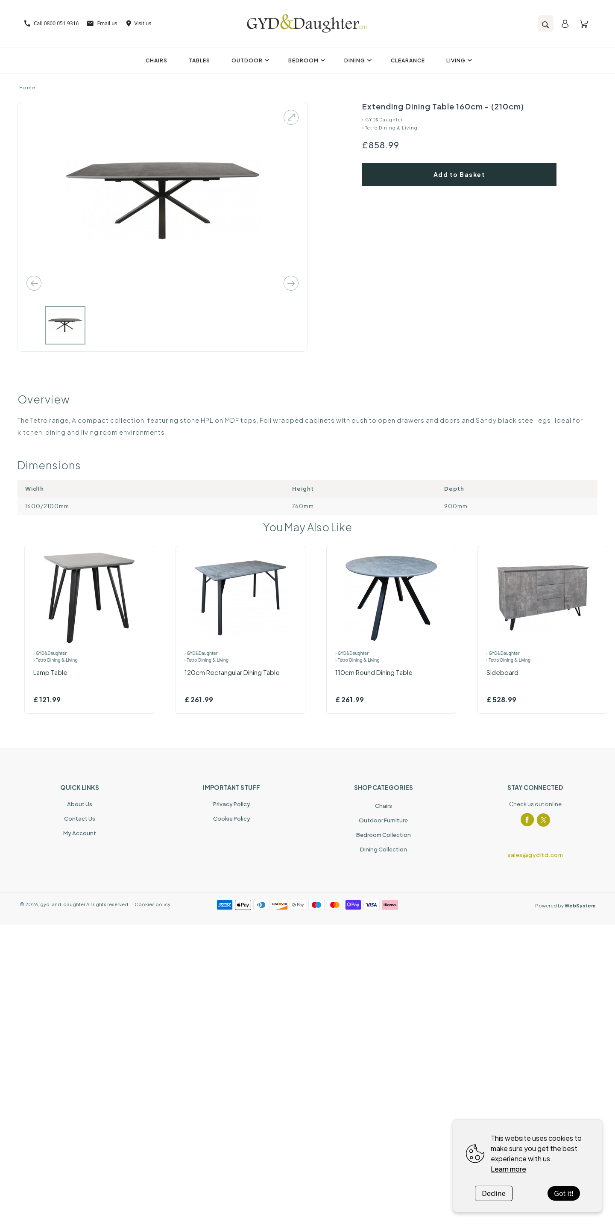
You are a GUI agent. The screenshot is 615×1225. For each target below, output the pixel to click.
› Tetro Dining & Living (390, 127)
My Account (79, 833)
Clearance (408, 60)
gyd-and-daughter (62, 904)
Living (458, 60)
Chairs (156, 60)
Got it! (563, 1193)
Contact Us (79, 818)
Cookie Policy (231, 818)
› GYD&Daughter (382, 119)
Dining (356, 60)
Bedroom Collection (383, 834)
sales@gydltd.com (535, 854)
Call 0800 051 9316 (51, 23)
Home (27, 87)
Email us (102, 23)
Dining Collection (383, 849)
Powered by (565, 905)
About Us (79, 804)
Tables (199, 60)
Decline (494, 1193)
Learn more (508, 1168)
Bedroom (305, 60)
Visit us (139, 23)
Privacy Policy (231, 804)
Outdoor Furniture (383, 820)
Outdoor (249, 60)
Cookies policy (152, 904)
